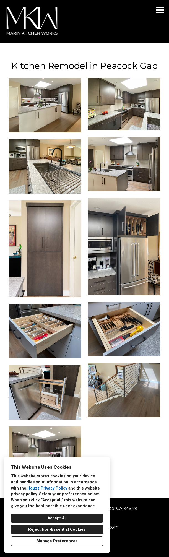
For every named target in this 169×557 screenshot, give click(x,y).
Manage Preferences (57, 541)
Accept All (57, 518)
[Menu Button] (160, 9)
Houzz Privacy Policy (47, 488)
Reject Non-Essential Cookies (57, 529)
